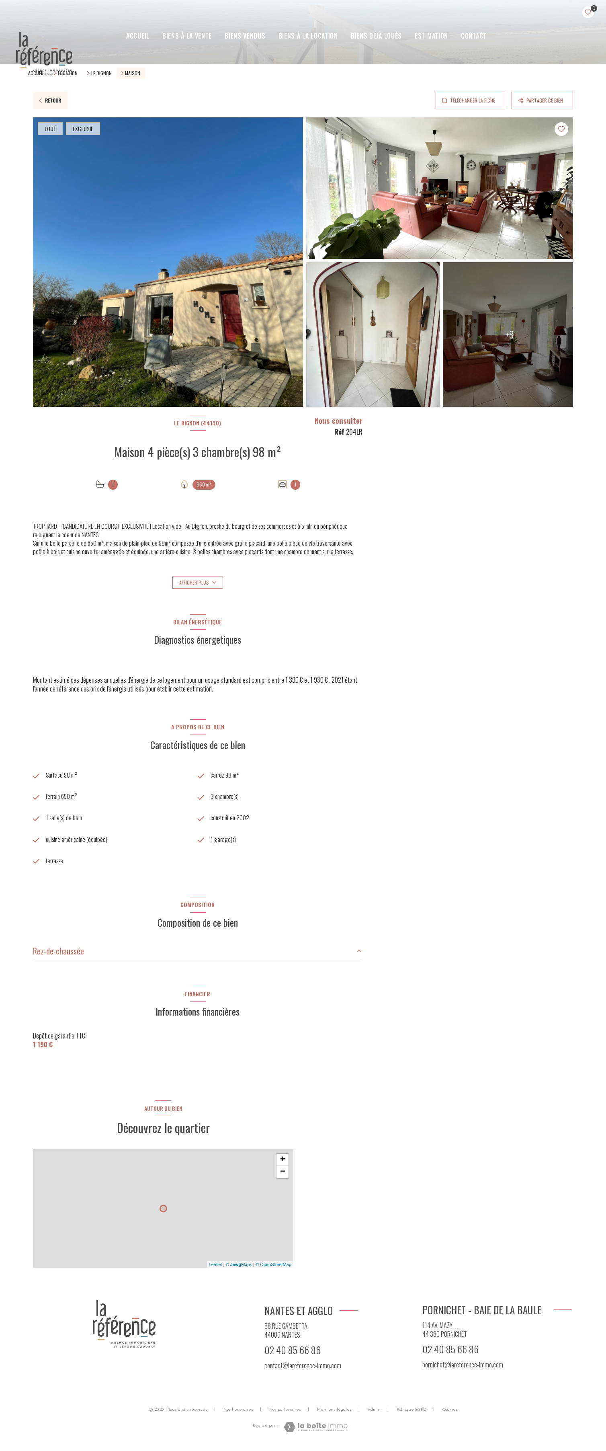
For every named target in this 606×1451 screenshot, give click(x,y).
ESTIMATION (431, 36)
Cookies (450, 1412)
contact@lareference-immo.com (302, 1368)
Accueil (137, 36)
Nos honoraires (238, 1411)
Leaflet (215, 1266)
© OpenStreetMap (273, 1266)
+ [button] (282, 1162)
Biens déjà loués (375, 36)
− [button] (282, 1174)
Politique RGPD (411, 1411)
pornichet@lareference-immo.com (462, 1367)
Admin (374, 1411)
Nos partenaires (285, 1411)
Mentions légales (334, 1411)
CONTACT (474, 36)
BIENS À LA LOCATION (308, 36)
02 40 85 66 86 (292, 1352)
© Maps (239, 1266)
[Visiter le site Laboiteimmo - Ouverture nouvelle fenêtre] (315, 1430)
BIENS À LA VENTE (186, 36)
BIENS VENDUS (245, 36)
